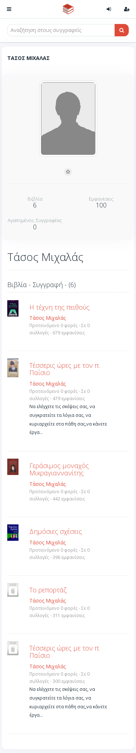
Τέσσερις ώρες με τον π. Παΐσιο (64, 369)
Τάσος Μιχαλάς (47, 317)
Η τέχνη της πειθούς (59, 307)
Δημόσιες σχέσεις (55, 531)
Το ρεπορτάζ (48, 589)
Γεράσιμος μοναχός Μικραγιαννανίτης (59, 469)
